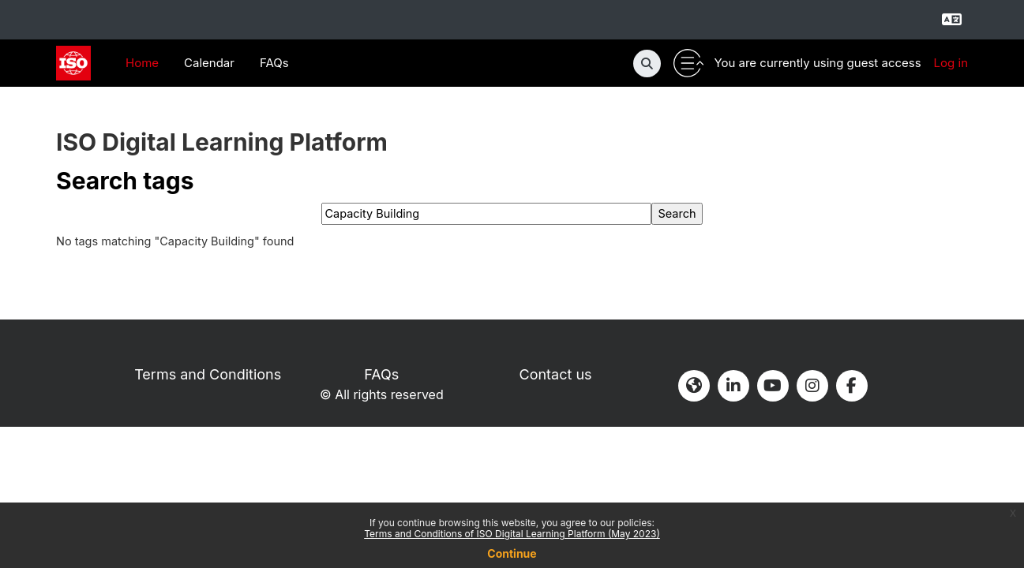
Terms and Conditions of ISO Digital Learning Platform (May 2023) (512, 534)
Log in (951, 62)
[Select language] (951, 19)
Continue (511, 553)
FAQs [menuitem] (274, 62)
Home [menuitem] (142, 62)
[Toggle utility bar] (688, 63)
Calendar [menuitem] (209, 62)
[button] (647, 63)
